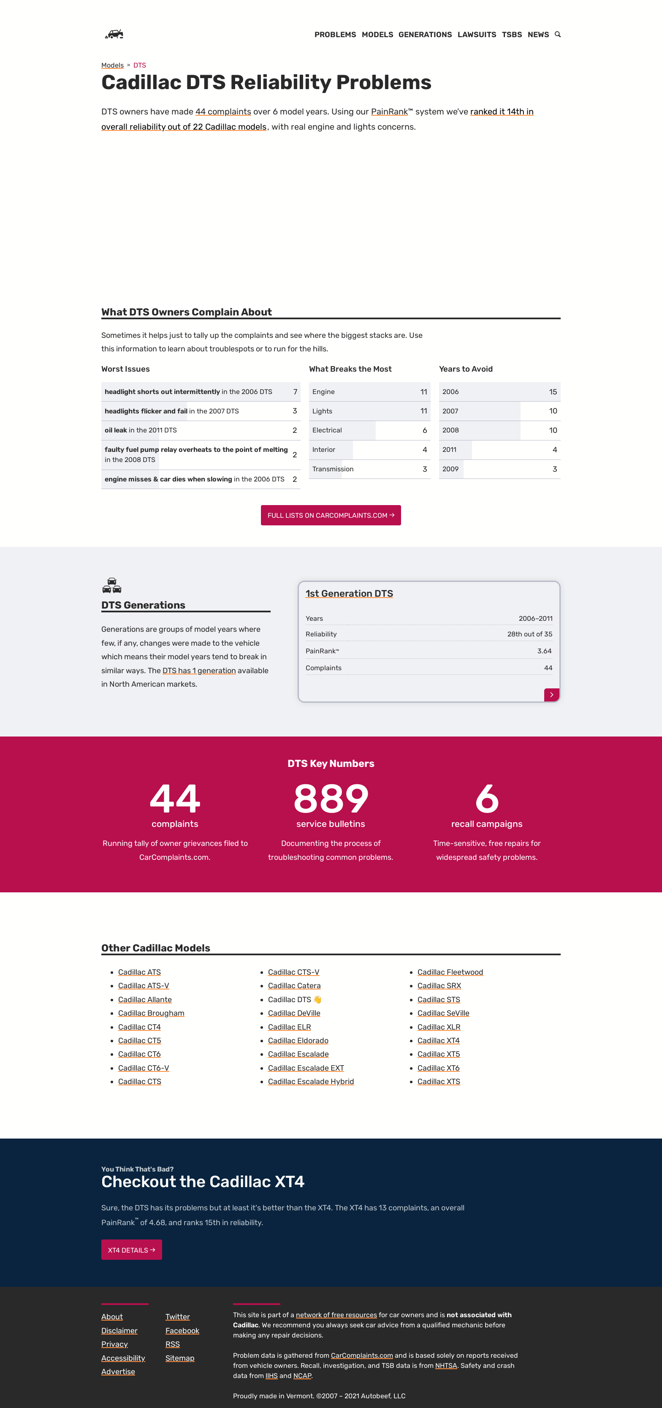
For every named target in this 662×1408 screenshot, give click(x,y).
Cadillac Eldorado (298, 1040)
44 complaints (223, 111)
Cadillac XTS (439, 1081)
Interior (323, 450)
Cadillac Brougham (151, 1013)
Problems (335, 34)
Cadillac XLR (439, 1027)
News (538, 34)
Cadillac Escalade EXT (306, 1068)
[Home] (114, 34)
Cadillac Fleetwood (450, 972)
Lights (322, 411)
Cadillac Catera (294, 985)
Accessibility (123, 1358)
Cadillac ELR (289, 1027)
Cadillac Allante (145, 999)
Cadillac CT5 (139, 1040)
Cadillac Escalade (298, 1054)
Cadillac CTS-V (294, 972)
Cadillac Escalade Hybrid (311, 1081)
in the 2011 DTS (141, 430)
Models (377, 34)
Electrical (327, 430)
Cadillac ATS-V (143, 985)
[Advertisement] (331, 215)
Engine (323, 392)
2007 (450, 411)
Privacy (114, 1344)
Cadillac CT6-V (143, 1068)
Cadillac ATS (139, 972)
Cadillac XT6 (439, 1068)
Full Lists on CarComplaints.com (331, 515)
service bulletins (331, 804)
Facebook (182, 1330)
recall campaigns (487, 804)
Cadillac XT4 (439, 1040)
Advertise (118, 1371)
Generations (425, 34)
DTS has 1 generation (199, 670)
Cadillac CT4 (139, 1027)
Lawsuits (477, 34)
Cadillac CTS (139, 1081)
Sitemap (180, 1358)
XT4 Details (131, 1250)
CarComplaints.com (174, 857)
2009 (450, 469)
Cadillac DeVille (294, 1013)
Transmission (333, 469)
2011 (449, 450)
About (112, 1316)
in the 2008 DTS (196, 455)
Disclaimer (119, 1330)
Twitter (178, 1316)
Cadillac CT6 (139, 1054)
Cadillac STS (439, 999)
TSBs (512, 34)
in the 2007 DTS (172, 411)
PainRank (389, 111)
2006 (450, 392)
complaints (175, 804)
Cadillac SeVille (443, 1013)
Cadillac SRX (439, 985)
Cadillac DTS (289, 999)
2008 (450, 430)
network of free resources (336, 1315)
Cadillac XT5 (439, 1054)
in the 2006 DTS (188, 392)
